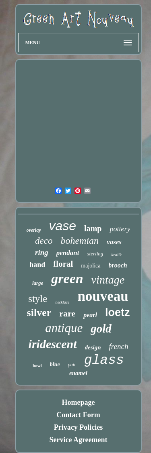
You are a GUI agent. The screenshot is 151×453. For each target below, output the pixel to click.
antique (64, 328)
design (93, 347)
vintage (107, 279)
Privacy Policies (78, 427)
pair (72, 364)
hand (37, 265)
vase (63, 225)
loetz (117, 312)
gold (101, 328)
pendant (67, 253)
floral (63, 264)
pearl (90, 315)
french (118, 346)
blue (55, 364)
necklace (62, 302)
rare (67, 313)
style (37, 298)
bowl (37, 365)
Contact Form (78, 415)
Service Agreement (78, 440)
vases (114, 242)
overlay (34, 230)
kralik (116, 254)
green (67, 278)
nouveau (102, 296)
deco (43, 241)
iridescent (53, 344)
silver (39, 312)
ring (41, 252)
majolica (90, 266)
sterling (95, 254)
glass (104, 360)
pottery (120, 229)
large (37, 283)
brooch (118, 265)
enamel (78, 373)
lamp (92, 228)
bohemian (79, 240)
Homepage (78, 402)
